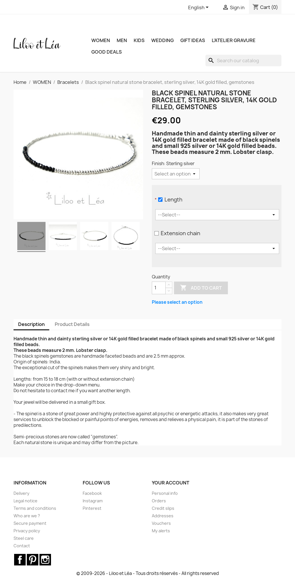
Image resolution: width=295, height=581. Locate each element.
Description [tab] (31, 324)
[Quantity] (159, 288)
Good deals (106, 52)
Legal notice (25, 500)
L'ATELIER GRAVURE (234, 40)
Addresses (162, 515)
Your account (170, 483)
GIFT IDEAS (192, 40)
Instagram (93, 500)
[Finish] (176, 173)
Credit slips (163, 508)
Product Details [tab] (72, 324)
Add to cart (201, 288)
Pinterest (92, 508)
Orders (159, 500)
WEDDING (162, 40)
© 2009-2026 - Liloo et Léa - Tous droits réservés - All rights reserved (147, 573)
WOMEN (100, 40)
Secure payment (30, 523)
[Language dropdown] (199, 7)
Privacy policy (27, 530)
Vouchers (161, 523)
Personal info (165, 493)
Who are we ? (27, 515)
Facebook (92, 493)
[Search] (243, 60)
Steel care (24, 538)
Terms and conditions (35, 508)
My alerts (161, 530)
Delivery (21, 493)
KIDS (139, 40)
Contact (22, 545)
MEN (122, 40)
